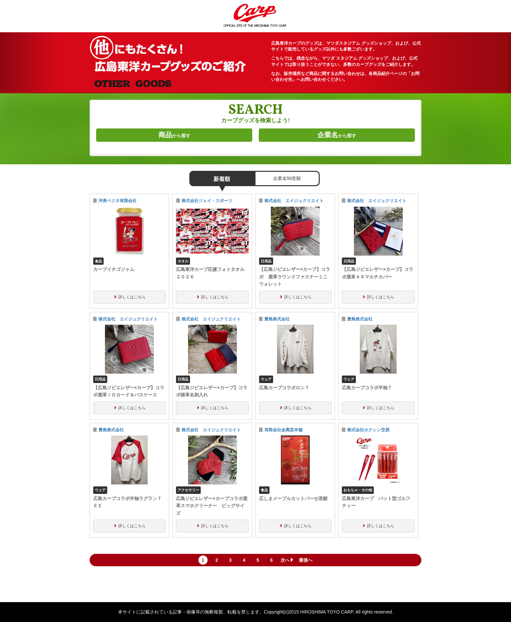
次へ (287, 560)
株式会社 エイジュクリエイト (294, 201)
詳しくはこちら (132, 297)
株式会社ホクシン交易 (368, 430)
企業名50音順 (287, 178)
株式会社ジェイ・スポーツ (207, 201)
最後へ (306, 560)
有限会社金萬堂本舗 (283, 430)
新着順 (221, 179)
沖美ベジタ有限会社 (117, 201)
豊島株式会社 (277, 319)
